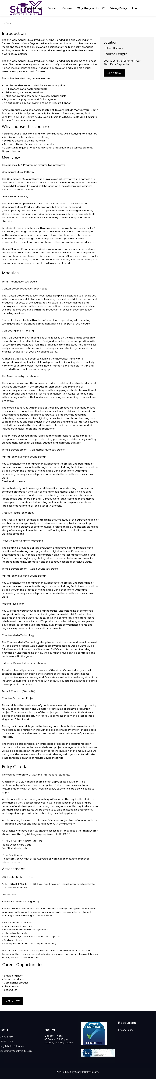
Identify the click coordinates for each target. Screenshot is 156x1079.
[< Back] (12, 23)
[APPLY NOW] (114, 73)
